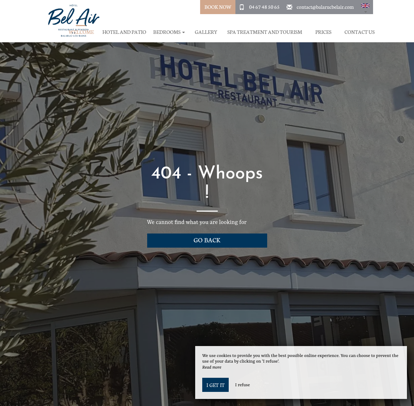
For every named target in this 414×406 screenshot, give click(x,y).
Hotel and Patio (124, 32)
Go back (207, 239)
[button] (365, 7)
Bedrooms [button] (169, 32)
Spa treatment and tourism (264, 32)
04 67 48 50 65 (264, 6)
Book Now (218, 6)
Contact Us (359, 32)
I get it (215, 384)
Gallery (206, 32)
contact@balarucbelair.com (325, 6)
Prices (323, 32)
